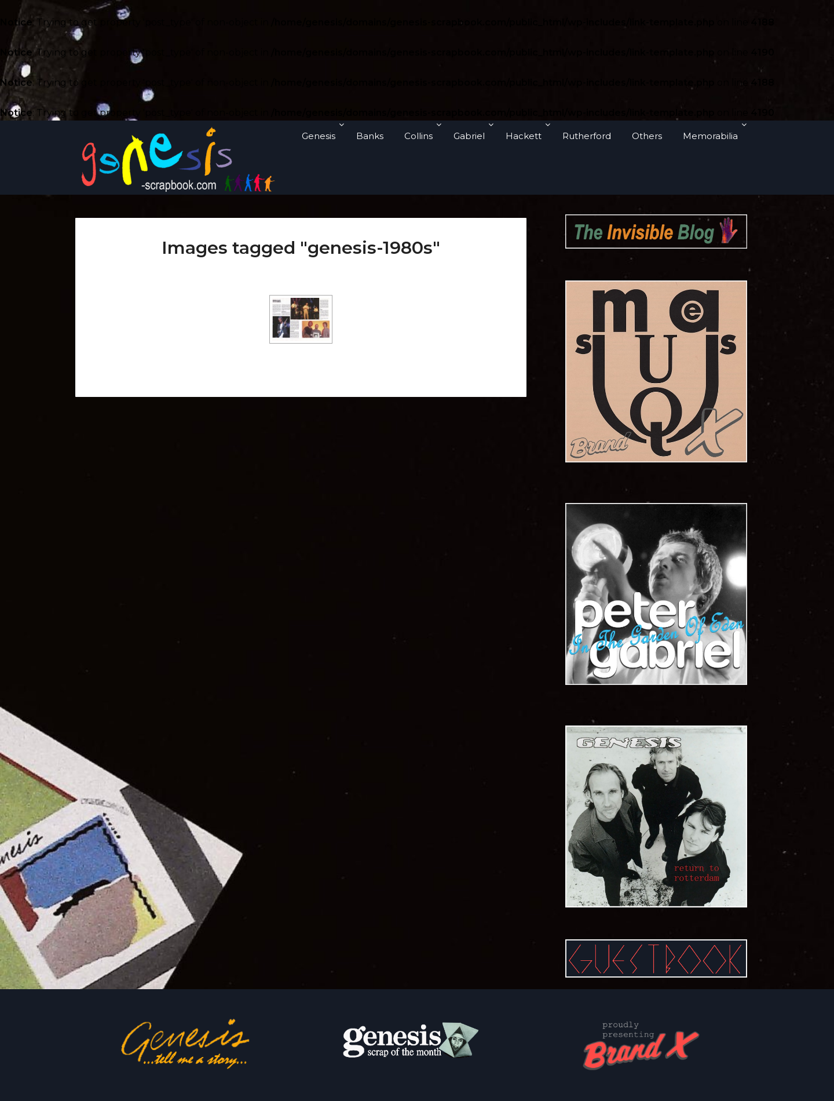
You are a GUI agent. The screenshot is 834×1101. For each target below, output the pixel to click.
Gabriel (469, 135)
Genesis (318, 135)
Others (647, 135)
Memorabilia (710, 135)
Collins (418, 135)
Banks (369, 135)
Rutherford (586, 135)
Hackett (524, 135)
